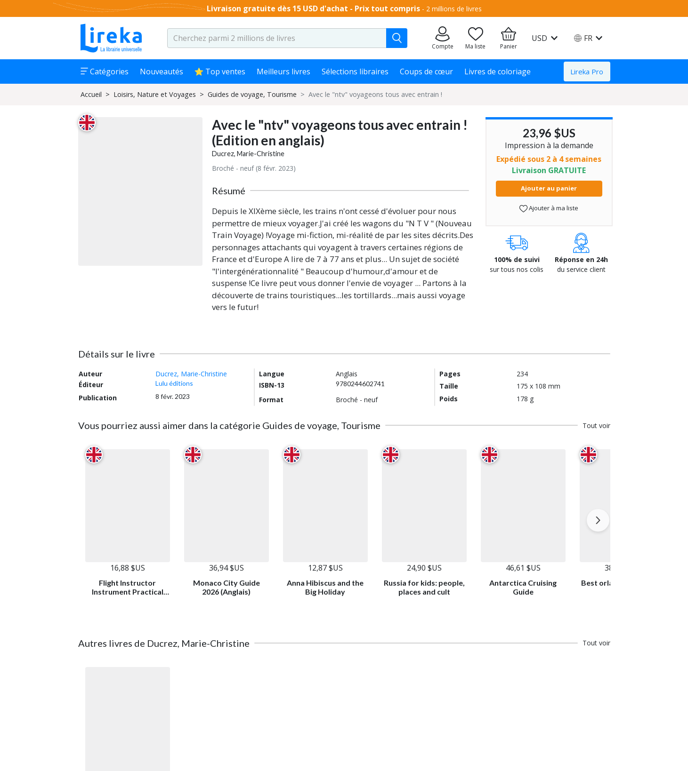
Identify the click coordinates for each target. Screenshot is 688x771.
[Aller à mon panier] (508, 38)
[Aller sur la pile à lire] (475, 38)
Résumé (228, 190)
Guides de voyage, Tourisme (252, 94)
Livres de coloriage (497, 71)
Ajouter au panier (549, 188)
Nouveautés (161, 71)
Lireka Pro (586, 71)
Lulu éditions (174, 383)
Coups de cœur (426, 71)
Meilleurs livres (283, 71)
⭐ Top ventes (220, 71)
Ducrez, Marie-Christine (248, 154)
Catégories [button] (105, 71)
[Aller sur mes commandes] (442, 38)
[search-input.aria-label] (277, 38)
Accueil (91, 94)
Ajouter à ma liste (548, 208)
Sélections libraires (355, 71)
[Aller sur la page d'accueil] (111, 38)
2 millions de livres (454, 8)
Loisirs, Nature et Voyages (154, 94)
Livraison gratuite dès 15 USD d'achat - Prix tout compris (313, 8)
